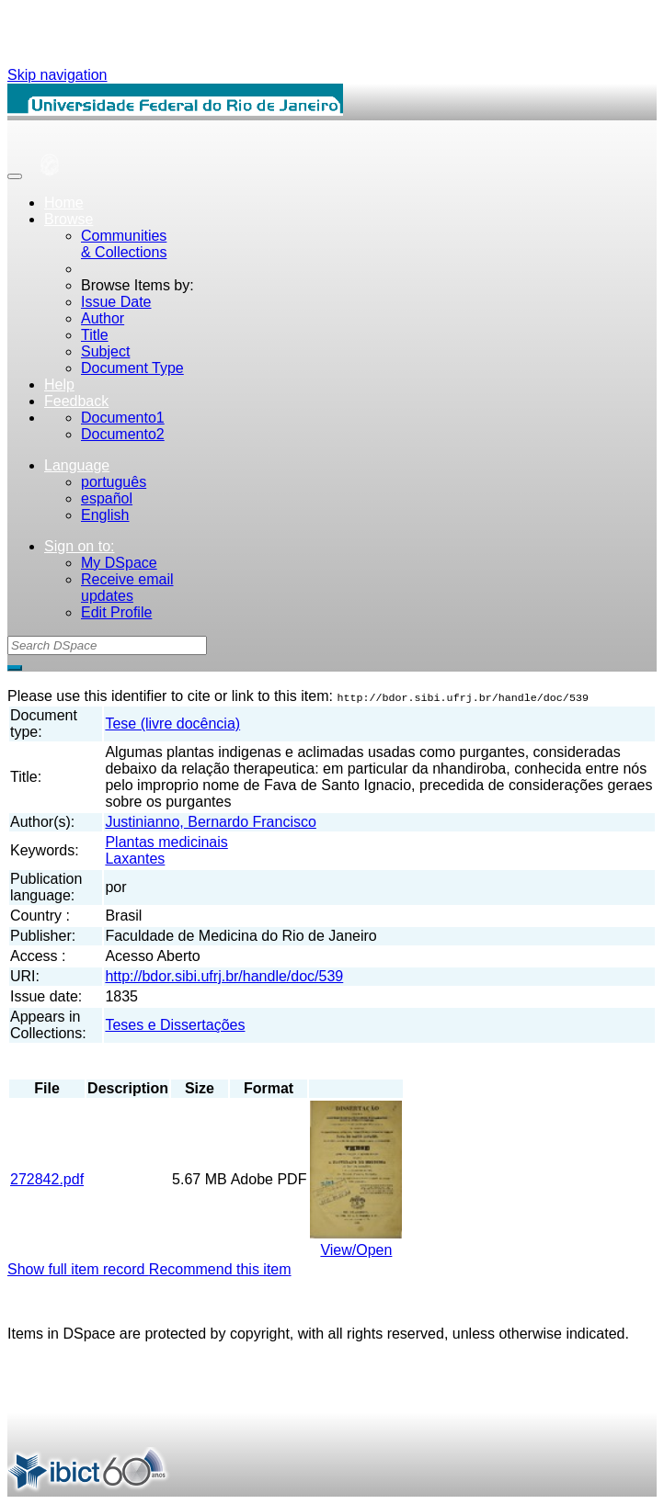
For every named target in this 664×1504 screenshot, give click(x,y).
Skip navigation (57, 75)
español (106, 498)
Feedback (76, 401)
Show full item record (78, 1269)
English (105, 515)
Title (95, 335)
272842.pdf (47, 1179)
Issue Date (116, 302)
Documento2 (123, 434)
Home (64, 202)
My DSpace (119, 563)
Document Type (132, 368)
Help (59, 384)
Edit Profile (116, 612)
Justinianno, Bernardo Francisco (210, 822)
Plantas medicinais (166, 842)
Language (76, 465)
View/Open (356, 1250)
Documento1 (123, 417)
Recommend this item (220, 1269)
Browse (68, 219)
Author (102, 318)
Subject (105, 351)
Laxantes (135, 858)
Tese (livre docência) (172, 723)
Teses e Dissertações (175, 1025)
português (113, 482)
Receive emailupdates (127, 587)
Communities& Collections (123, 244)
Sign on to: (79, 546)
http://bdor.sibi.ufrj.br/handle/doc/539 (224, 976)
